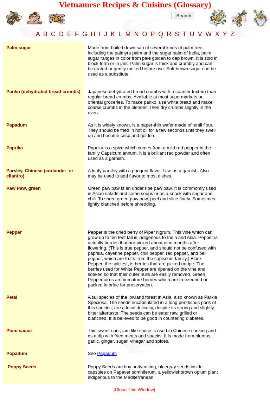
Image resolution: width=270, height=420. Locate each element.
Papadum (107, 353)
